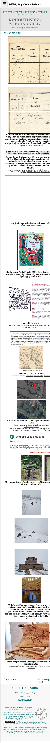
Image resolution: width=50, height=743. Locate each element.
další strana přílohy (42, 680)
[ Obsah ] (21, 696)
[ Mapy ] (28, 696)
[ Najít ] (21, 700)
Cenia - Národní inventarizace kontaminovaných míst (36, 426)
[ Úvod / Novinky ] (21, 693)
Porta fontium (38, 145)
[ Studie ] (31, 693)
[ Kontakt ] (28, 700)
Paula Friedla (25, 272)
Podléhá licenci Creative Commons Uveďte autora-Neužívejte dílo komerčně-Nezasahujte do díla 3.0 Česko (25, 723)
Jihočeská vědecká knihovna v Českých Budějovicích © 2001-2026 (18, 708)
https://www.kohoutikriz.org (33, 733)
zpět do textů (11, 679)
